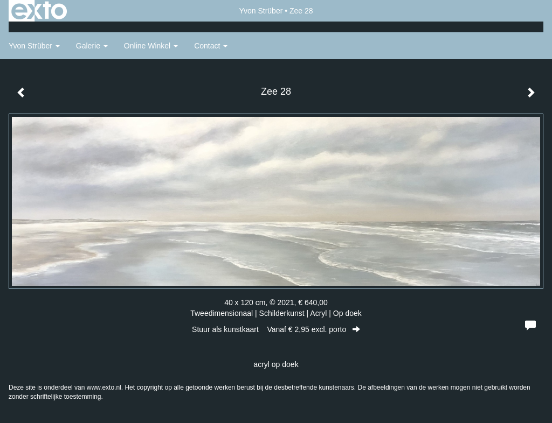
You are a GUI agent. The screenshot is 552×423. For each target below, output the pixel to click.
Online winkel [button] (151, 45)
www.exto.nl (104, 387)
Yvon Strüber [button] (34, 45)
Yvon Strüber (260, 10)
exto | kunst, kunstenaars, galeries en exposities (39, 11)
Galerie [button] (92, 45)
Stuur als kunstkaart (276, 329)
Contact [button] (210, 45)
